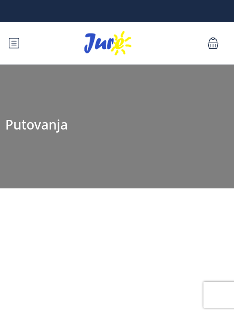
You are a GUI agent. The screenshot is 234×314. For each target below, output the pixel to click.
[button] (213, 43)
